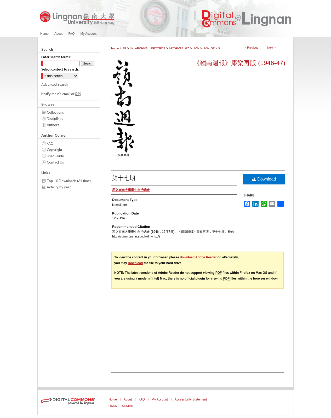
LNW (196, 48)
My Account (160, 399)
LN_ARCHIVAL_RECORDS (147, 48)
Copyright (54, 150)
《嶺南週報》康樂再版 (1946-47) (239, 62)
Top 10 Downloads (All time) (69, 181)
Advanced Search (54, 84)
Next (270, 47)
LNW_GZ (209, 48)
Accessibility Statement (191, 399)
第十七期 (123, 178)
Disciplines (55, 119)
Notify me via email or (61, 94)
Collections (55, 112)
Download (264, 179)
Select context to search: (60, 69)
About (128, 399)
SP (124, 48)
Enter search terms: (56, 57)
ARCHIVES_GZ (179, 48)
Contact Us (55, 162)
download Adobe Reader (198, 257)
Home (115, 48)
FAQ (50, 143)
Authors (53, 125)
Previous (252, 47)
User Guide (55, 156)
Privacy (113, 405)
